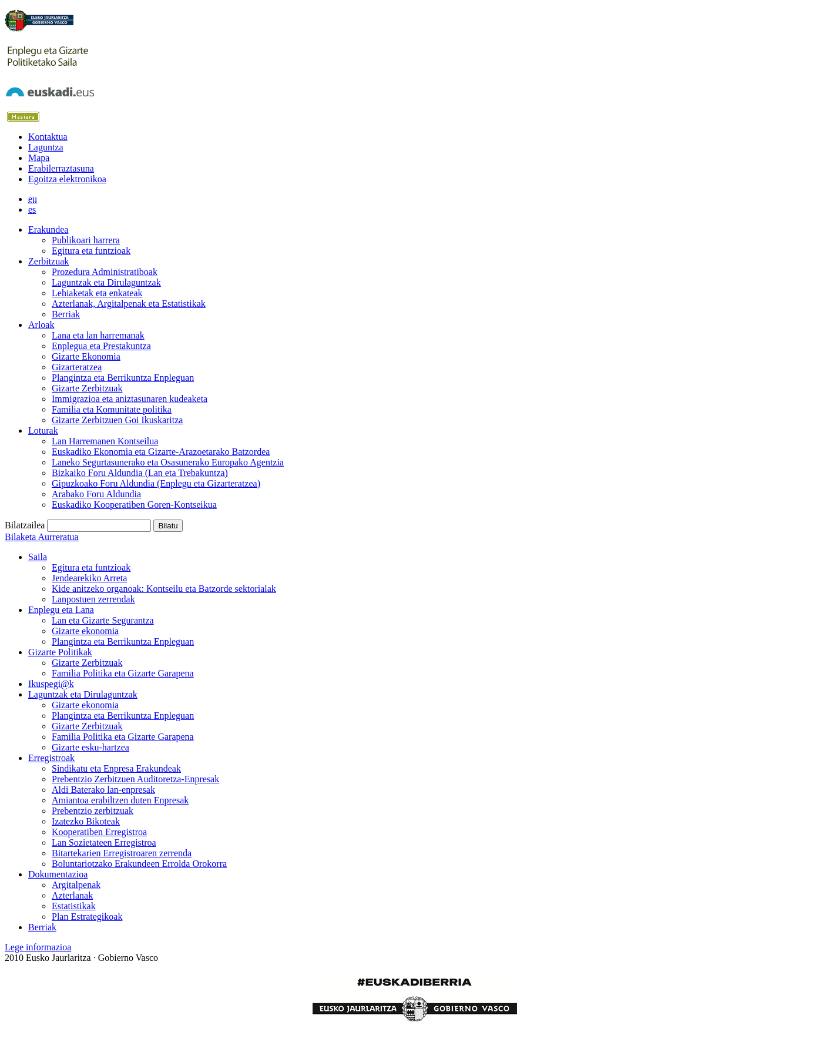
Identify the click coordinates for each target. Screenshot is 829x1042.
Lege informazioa (38, 947)
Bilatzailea (25, 525)
